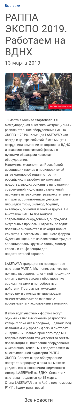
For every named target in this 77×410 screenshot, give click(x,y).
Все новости (38, 400)
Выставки (12, 6)
